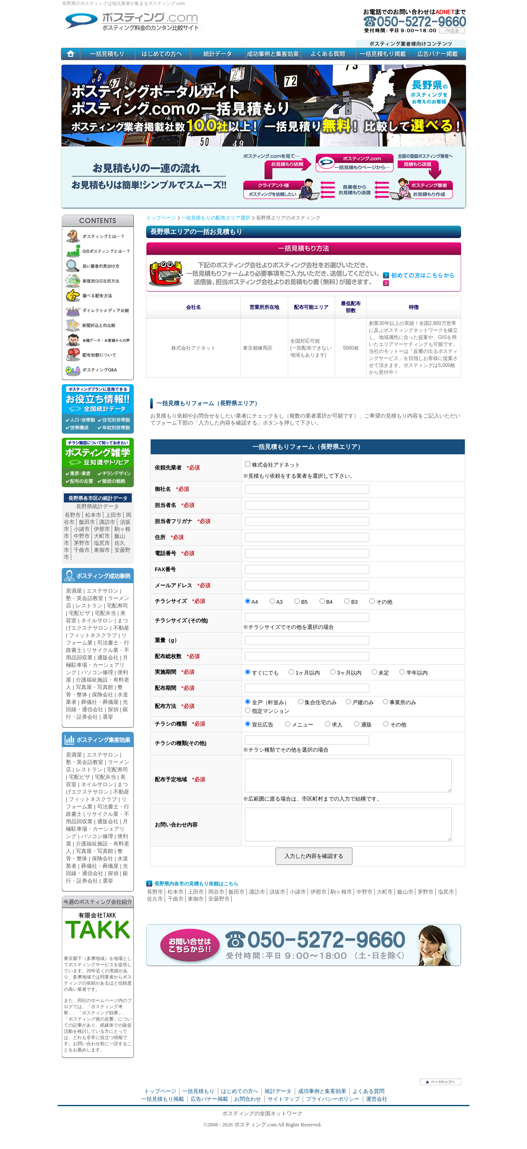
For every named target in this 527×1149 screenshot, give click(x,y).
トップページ (161, 218)
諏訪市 (257, 892)
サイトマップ (284, 1099)
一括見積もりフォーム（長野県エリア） (208, 403)
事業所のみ (400, 702)
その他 (380, 602)
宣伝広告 (259, 725)
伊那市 (318, 892)
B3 (350, 602)
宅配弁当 (105, 613)
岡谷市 (216, 892)
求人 (334, 725)
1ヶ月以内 (304, 673)
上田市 (196, 892)
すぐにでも (262, 673)
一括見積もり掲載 (162, 1099)
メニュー (299, 725)
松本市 (176, 892)
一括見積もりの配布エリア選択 (215, 218)
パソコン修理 (97, 672)
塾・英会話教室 (84, 598)
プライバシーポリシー (332, 1099)
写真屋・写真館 (94, 687)
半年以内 (413, 673)
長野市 (155, 892)
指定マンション (267, 711)
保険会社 (102, 694)
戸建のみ (360, 702)
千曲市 (176, 899)
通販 (363, 725)
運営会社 (376, 1099)
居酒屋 (74, 591)
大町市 (385, 892)
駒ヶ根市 (341, 892)
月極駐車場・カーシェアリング (97, 664)
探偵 (113, 709)
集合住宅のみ (317, 702)
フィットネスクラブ (93, 635)
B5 (301, 602)
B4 (326, 602)
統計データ (278, 1091)
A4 (251, 602)
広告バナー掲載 (209, 1099)
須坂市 (277, 892)
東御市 (196, 899)
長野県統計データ (97, 506)
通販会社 (108, 657)
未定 (380, 673)
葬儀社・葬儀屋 (100, 702)
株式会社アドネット (272, 465)
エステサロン (102, 591)
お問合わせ (247, 1099)
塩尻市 (446, 892)
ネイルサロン (97, 620)
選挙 (108, 717)
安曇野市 (219, 899)
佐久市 (155, 899)
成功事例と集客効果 (322, 1091)
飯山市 (405, 892)
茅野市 (425, 892)
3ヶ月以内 (345, 673)
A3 (276, 602)
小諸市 (298, 892)
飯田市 (237, 892)
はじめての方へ (240, 1091)
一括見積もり (198, 1091)
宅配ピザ (79, 613)
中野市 (365, 892)
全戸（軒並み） (267, 702)
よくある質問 (368, 1091)
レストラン (89, 606)
